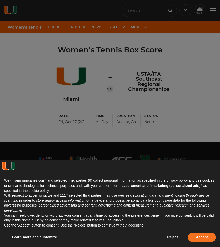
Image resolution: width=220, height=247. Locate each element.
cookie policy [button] (39, 191)
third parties (92, 195)
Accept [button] (202, 237)
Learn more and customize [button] (34, 237)
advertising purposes (20, 205)
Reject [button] (172, 237)
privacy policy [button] (177, 180)
